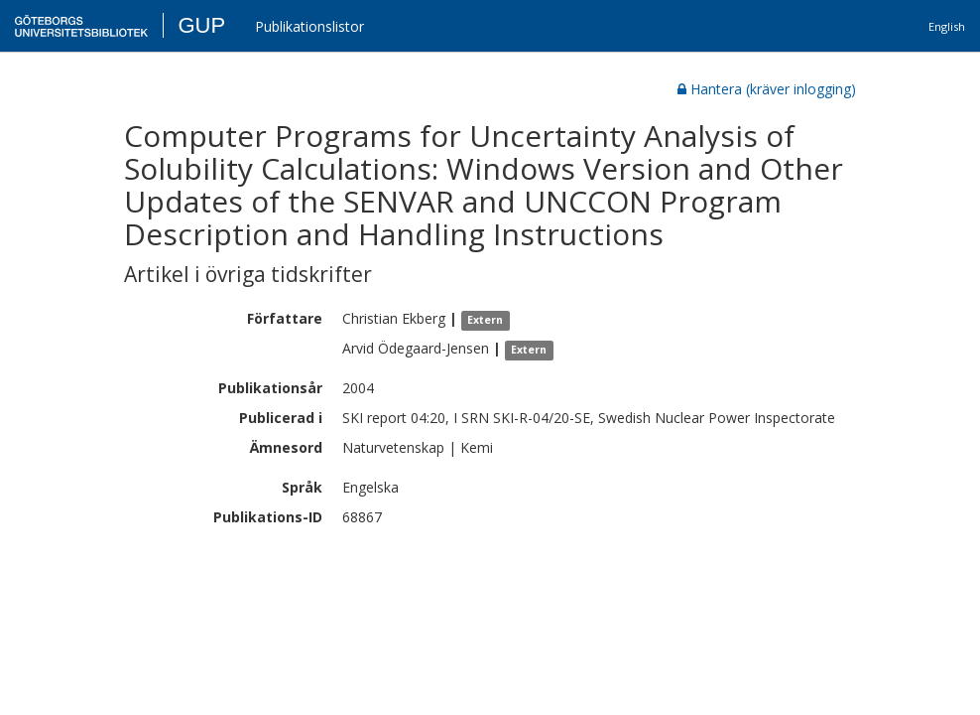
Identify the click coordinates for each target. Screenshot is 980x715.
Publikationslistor (309, 26)
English (946, 26)
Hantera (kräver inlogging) (766, 88)
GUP (201, 25)
